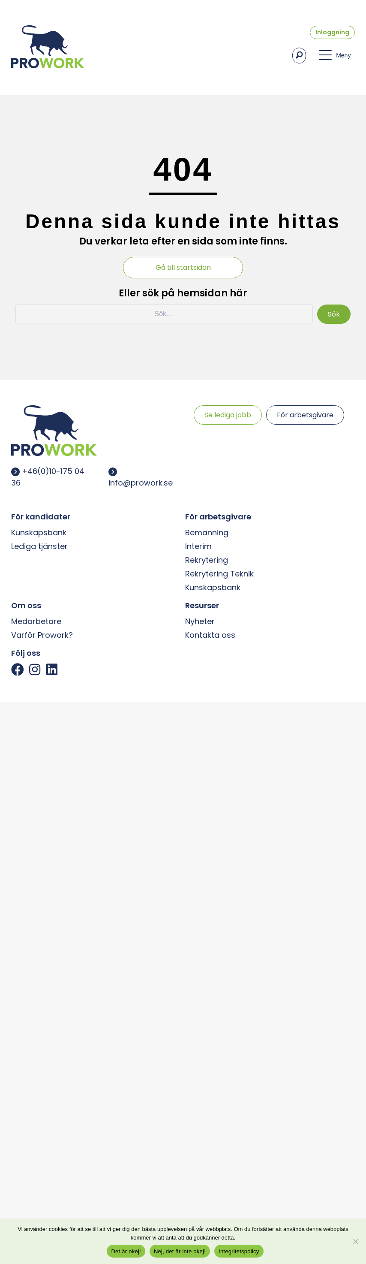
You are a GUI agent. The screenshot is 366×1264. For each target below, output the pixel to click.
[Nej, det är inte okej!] (355, 1241)
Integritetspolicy (239, 1251)
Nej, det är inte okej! (180, 1251)
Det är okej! (126, 1251)
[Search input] (164, 314)
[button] (299, 55)
